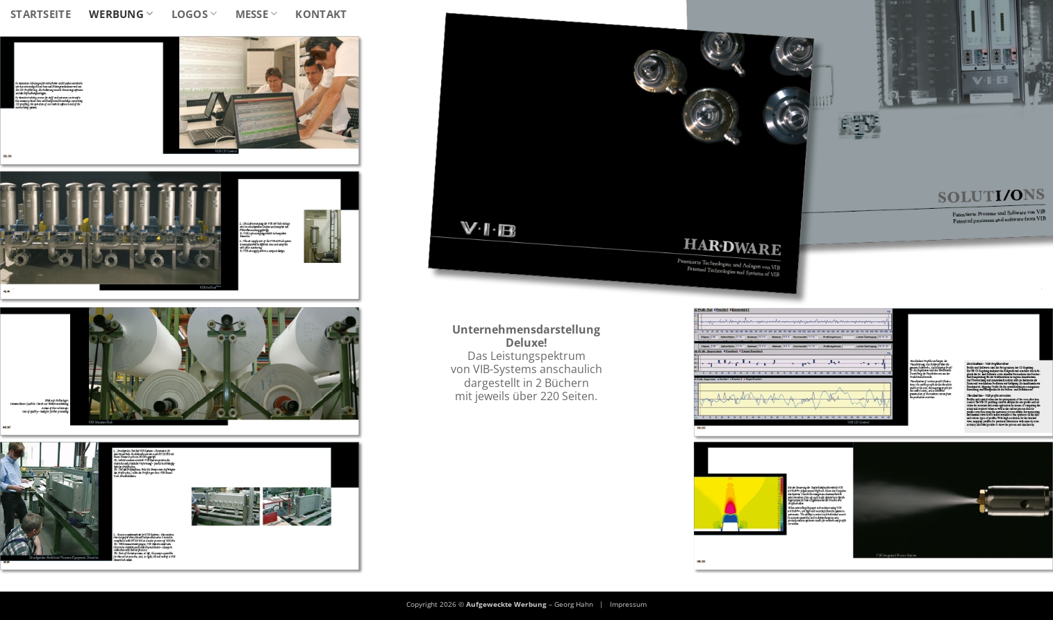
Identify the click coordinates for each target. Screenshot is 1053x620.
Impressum (628, 604)
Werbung (121, 14)
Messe (256, 14)
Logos (194, 14)
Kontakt (321, 14)
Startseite (40, 14)
